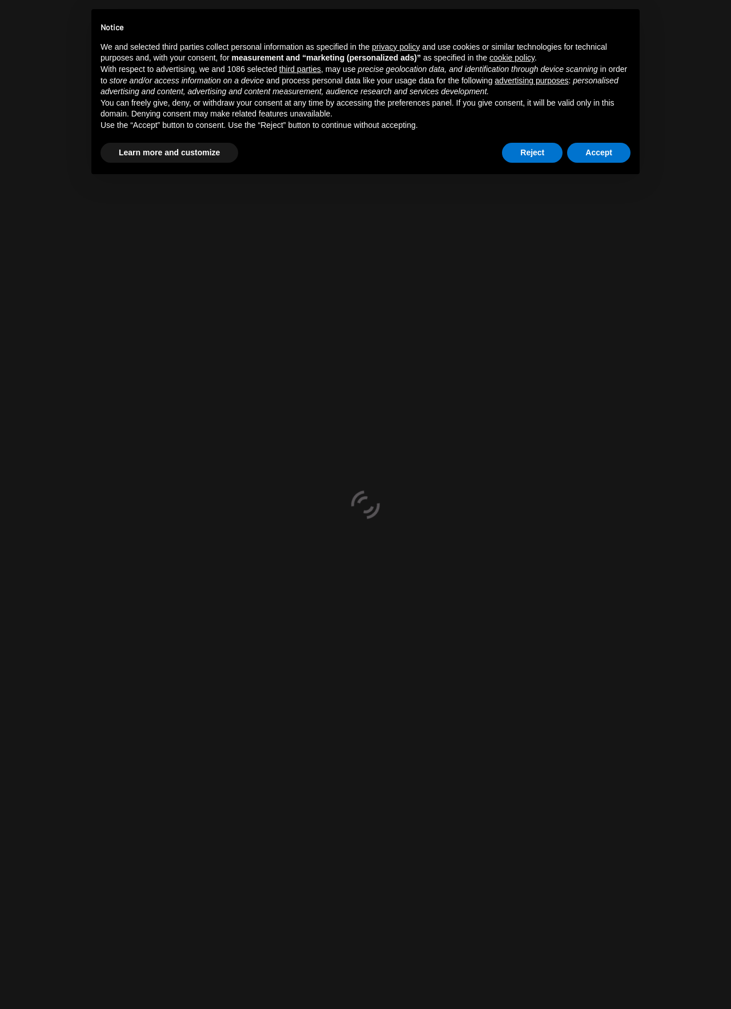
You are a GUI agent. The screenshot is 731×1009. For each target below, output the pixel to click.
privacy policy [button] (396, 46)
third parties (300, 69)
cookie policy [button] (512, 57)
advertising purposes (531, 80)
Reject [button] (532, 152)
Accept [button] (598, 152)
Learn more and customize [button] (169, 152)
